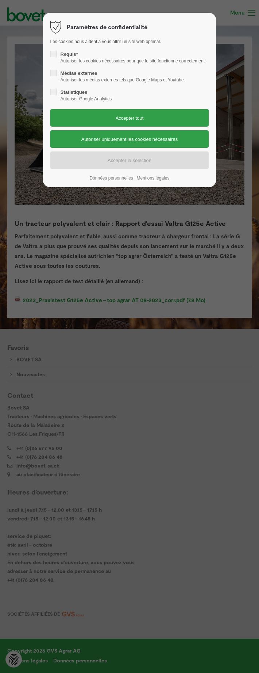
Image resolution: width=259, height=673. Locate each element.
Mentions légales (152, 178)
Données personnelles (111, 178)
